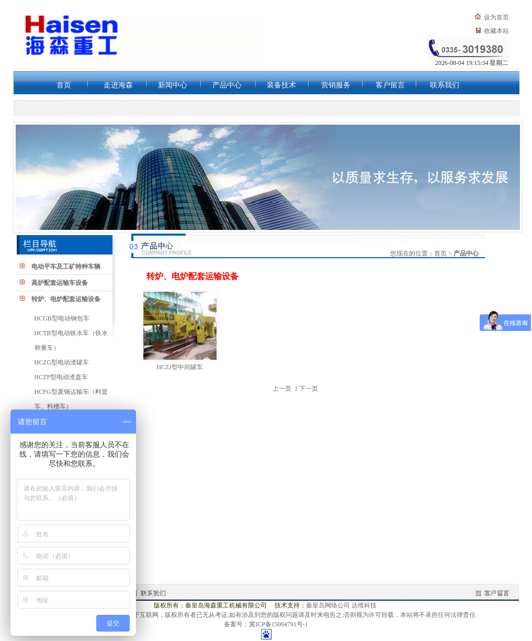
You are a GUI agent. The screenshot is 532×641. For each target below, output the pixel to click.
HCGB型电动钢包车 (62, 318)
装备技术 (281, 85)
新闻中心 (172, 85)
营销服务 (335, 85)
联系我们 (444, 85)
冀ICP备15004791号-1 (278, 624)
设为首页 (496, 17)
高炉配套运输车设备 (59, 282)
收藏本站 (496, 31)
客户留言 (390, 85)
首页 (63, 85)
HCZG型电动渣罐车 (62, 362)
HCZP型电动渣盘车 (61, 377)
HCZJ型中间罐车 (179, 367)
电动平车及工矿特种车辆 (65, 266)
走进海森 (118, 85)
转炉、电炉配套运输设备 (65, 299)
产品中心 (227, 85)
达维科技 (364, 605)
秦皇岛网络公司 (328, 605)
